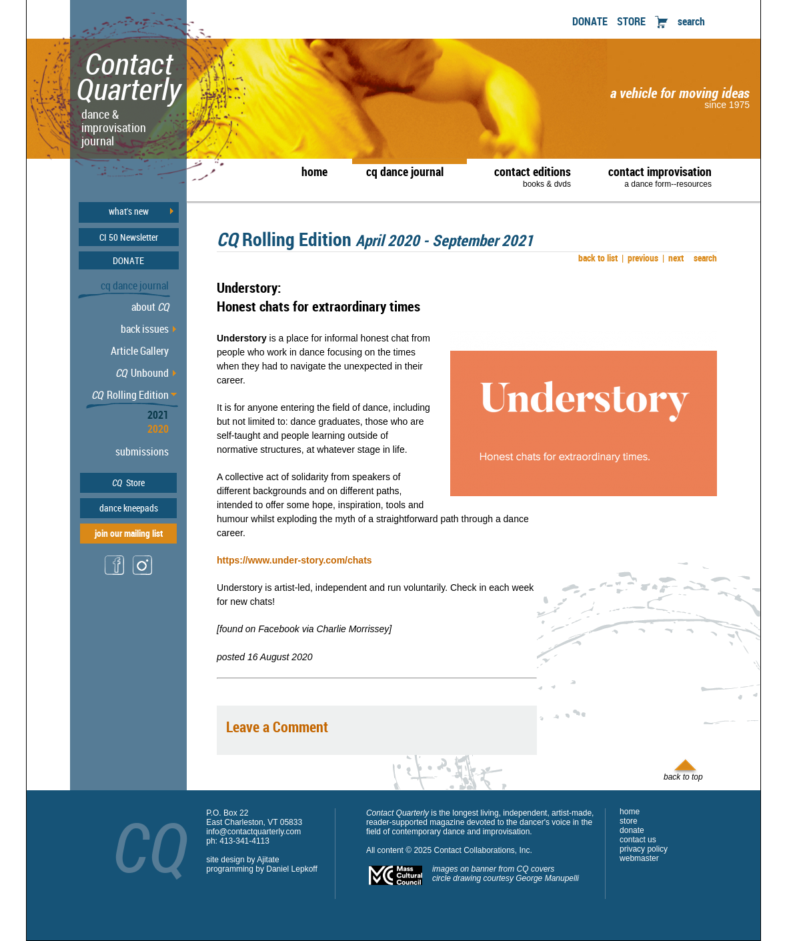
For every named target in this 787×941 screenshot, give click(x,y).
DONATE (590, 21)
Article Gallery (140, 350)
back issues (145, 328)
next (673, 257)
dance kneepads (128, 508)
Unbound (142, 372)
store (629, 821)
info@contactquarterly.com (253, 831)
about (150, 306)
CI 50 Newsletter (128, 237)
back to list (596, 257)
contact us (638, 839)
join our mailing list (129, 533)
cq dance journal (405, 171)
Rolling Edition (130, 394)
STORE (631, 21)
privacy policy (644, 849)
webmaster (639, 858)
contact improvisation (660, 176)
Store (128, 482)
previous (640, 257)
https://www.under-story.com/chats (294, 560)
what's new (129, 211)
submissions (142, 451)
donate (632, 830)
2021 (158, 414)
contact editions (526, 176)
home (314, 171)
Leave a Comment (277, 726)
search (691, 21)
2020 (158, 428)
